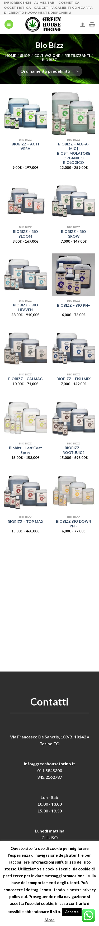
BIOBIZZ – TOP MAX (25, 522)
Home (10, 55)
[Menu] (8, 24)
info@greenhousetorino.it (49, 763)
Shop (25, 55)
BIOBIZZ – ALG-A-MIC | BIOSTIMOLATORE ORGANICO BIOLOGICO (73, 153)
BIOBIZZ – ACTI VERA (25, 146)
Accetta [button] (71, 912)
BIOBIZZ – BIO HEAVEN (25, 307)
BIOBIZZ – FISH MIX (73, 379)
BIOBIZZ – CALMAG (25, 379)
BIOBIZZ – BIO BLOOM (25, 233)
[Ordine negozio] (49, 71)
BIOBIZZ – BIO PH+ (73, 305)
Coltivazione (47, 55)
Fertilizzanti (77, 55)
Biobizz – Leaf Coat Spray (25, 450)
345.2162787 (49, 777)
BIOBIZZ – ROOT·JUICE (73, 450)
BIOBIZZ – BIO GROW (73, 233)
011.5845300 (49, 770)
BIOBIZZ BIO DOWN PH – (73, 523)
